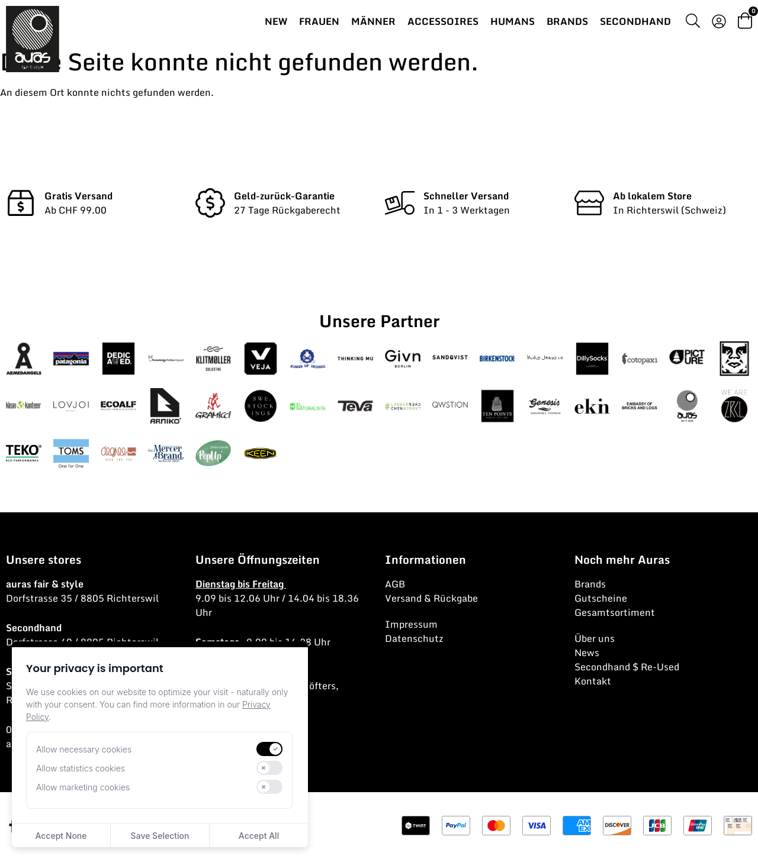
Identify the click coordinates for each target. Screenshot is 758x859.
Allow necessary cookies (83, 749)
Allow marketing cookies (83, 787)
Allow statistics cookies (80, 768)
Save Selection (160, 836)
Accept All (259, 836)
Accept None (60, 836)
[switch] (269, 749)
